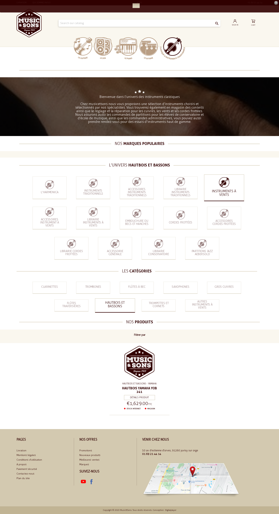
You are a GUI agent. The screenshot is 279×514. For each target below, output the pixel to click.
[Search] (140, 23)
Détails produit (139, 396)
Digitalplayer (170, 510)
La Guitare (83, 48)
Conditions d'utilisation (29, 459)
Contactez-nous (25, 473)
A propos (22, 464)
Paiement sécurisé (27, 469)
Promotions (85, 450)
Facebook (91, 481)
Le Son (103, 48)
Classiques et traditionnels (172, 48)
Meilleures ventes (89, 459)
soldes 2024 (196, 48)
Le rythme (148, 48)
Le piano (125, 48)
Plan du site (23, 478)
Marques (84, 464)
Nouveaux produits (89, 455)
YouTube (83, 481)
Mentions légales (26, 455)
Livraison (21, 450)
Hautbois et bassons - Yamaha (139, 383)
